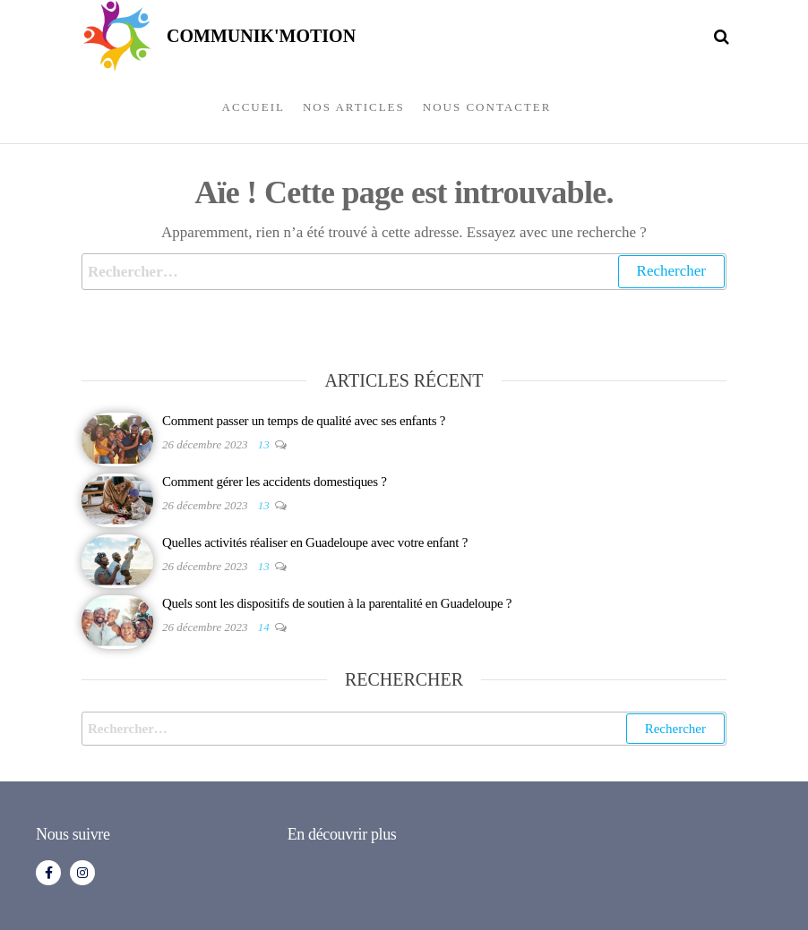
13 (265, 444)
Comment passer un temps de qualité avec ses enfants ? (303, 421)
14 (265, 627)
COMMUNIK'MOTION (261, 36)
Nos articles (354, 107)
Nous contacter (487, 107)
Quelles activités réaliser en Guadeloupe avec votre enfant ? (315, 542)
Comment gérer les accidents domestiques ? (274, 481)
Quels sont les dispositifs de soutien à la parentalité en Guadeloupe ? (336, 603)
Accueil (253, 107)
